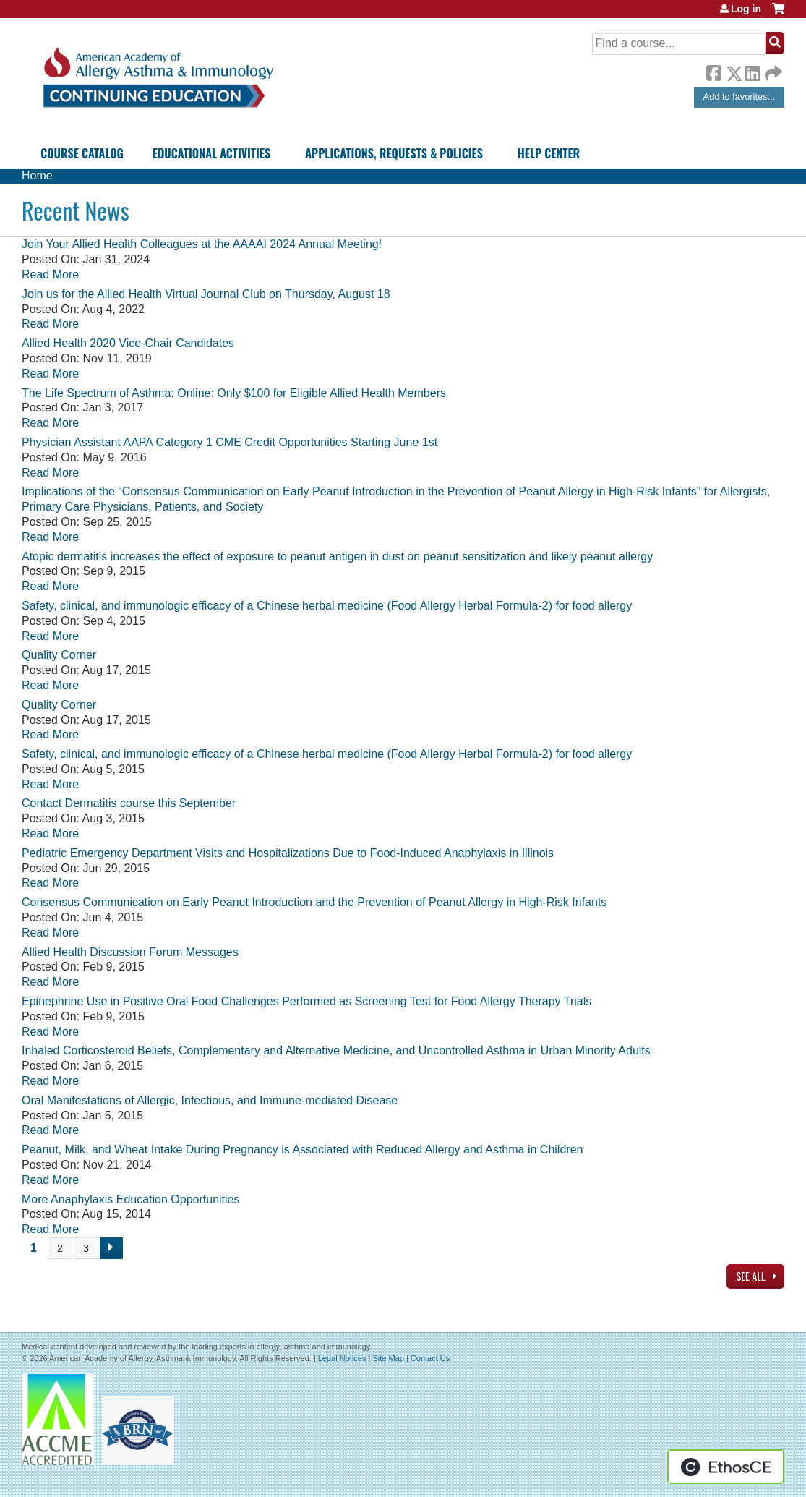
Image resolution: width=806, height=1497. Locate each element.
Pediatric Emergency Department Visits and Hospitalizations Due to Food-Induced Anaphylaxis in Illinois (288, 853)
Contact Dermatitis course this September (129, 803)
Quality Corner (59, 655)
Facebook (713, 71)
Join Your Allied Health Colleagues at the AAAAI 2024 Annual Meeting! (202, 244)
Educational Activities (211, 153)
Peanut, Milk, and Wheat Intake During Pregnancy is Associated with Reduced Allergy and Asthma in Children (302, 1149)
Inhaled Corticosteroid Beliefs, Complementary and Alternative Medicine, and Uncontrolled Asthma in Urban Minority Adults (336, 1050)
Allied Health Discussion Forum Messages (130, 952)
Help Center (549, 153)
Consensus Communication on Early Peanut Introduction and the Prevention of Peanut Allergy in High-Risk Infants (314, 902)
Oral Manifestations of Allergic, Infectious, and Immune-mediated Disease (210, 1100)
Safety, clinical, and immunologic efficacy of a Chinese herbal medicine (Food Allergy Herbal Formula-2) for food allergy (327, 606)
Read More (50, 274)
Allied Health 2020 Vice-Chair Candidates (128, 343)
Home (37, 175)
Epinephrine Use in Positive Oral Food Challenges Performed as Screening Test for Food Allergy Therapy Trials (306, 1001)
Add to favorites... (739, 96)
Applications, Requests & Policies (394, 153)
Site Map (387, 1358)
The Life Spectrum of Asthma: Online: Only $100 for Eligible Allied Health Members (234, 393)
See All (752, 1276)
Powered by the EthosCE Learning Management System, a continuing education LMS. (725, 1466)
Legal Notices (342, 1358)
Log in (746, 9)
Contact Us (430, 1358)
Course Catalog (82, 153)
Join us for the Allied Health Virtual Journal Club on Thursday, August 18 (206, 294)
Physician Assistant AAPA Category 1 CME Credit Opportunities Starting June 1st (229, 442)
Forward (772, 69)
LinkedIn (752, 71)
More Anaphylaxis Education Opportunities (131, 1199)
